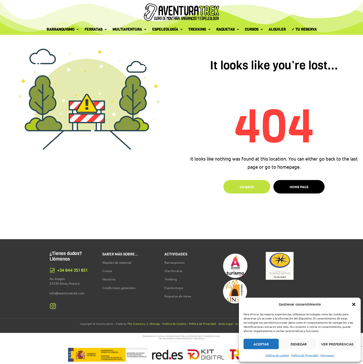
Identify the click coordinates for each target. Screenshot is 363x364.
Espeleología (167, 29)
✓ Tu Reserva (304, 29)
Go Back (247, 187)
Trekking (199, 29)
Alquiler (277, 29)
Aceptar (261, 344)
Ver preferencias (337, 344)
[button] (353, 304)
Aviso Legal (226, 323)
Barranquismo (63, 29)
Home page (299, 187)
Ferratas (95, 29)
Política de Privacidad (304, 355)
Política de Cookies (174, 323)
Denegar (299, 344)
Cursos (254, 29)
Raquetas (227, 29)
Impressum (327, 355)
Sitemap (155, 323)
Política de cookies (277, 355)
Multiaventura (129, 29)
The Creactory (136, 323)
